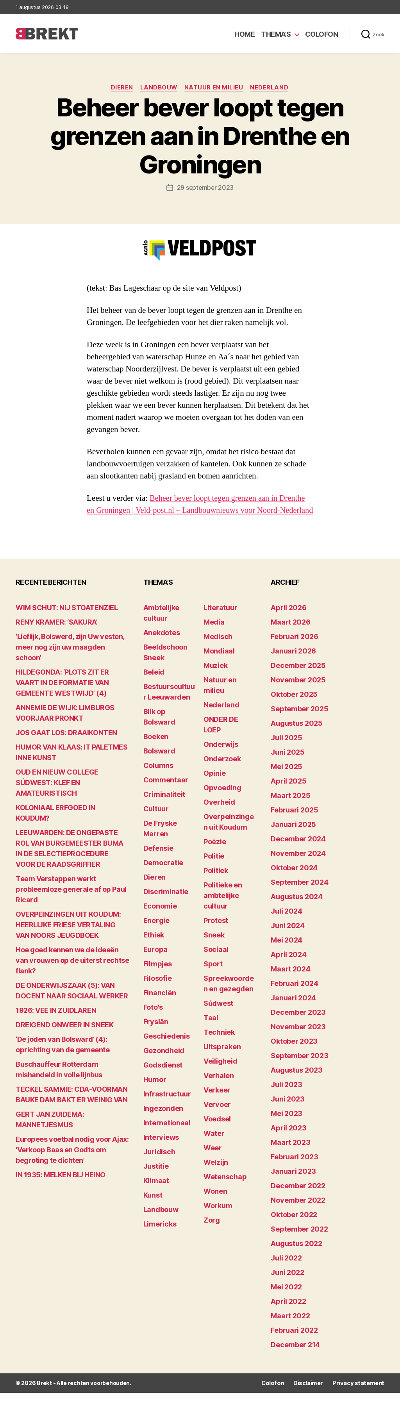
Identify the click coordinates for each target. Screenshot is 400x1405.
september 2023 (299, 1068)
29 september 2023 (205, 188)
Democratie (163, 875)
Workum (218, 1218)
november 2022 (298, 1213)
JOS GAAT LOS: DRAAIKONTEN (66, 745)
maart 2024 (290, 981)
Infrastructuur (167, 1106)
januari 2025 (293, 837)
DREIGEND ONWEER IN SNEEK (64, 1037)
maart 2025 (290, 808)
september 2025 (299, 721)
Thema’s (276, 34)
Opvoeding (222, 800)
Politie (214, 868)
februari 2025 (294, 822)
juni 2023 (288, 1111)
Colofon (321, 34)
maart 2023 (290, 1155)
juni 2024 (288, 938)
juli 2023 (286, 1097)
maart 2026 (290, 634)
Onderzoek (222, 771)
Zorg (212, 1232)
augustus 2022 (296, 1256)
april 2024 (288, 967)
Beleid (153, 684)
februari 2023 (294, 1169)
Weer (213, 1160)
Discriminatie (166, 904)
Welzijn (216, 1175)
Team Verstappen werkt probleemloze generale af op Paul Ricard (71, 901)
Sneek (214, 947)
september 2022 (299, 1241)
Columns (158, 778)
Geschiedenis (166, 1048)
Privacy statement (359, 1395)
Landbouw (158, 87)
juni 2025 (288, 765)
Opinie (214, 786)
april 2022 (288, 1314)
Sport (213, 976)
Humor (154, 1092)
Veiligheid (220, 1073)
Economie (160, 918)
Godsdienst (162, 1077)
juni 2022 (287, 1285)
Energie (156, 933)
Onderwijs (221, 757)
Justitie (156, 1179)
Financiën (159, 1005)
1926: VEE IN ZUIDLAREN (56, 1023)
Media (214, 634)
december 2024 (298, 851)
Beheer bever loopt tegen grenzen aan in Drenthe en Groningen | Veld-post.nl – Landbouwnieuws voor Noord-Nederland (198, 510)
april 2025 (288, 793)
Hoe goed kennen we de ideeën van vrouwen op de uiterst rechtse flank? (72, 972)
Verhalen (219, 1088)
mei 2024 (286, 952)
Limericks (160, 1236)
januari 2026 (293, 663)
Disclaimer (310, 1395)
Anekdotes (161, 645)
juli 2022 (286, 1270)
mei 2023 (286, 1126)
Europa (155, 962)
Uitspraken (222, 1059)
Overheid (219, 815)
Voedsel (217, 1131)
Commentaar (165, 792)
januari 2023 (293, 1184)
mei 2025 (286, 779)
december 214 (295, 1357)
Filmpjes (157, 976)
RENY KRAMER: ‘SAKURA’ (57, 634)
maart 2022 (290, 1328)
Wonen (215, 1204)
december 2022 (298, 1198)
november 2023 (298, 1039)
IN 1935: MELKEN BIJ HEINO (60, 1187)
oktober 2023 (294, 1054)
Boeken (155, 749)
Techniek (219, 1045)
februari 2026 (294, 649)
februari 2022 (294, 1343)
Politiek (216, 883)
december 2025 (298, 678)
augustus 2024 (297, 909)
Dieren (121, 87)
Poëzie (215, 854)
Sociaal (216, 962)
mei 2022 (286, 1299)
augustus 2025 (297, 736)
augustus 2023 (297, 1082)
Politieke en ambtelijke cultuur (223, 908)
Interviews (161, 1150)
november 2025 (298, 692)
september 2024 (299, 895)
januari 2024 (293, 1010)
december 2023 (298, 1025)
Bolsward (159, 763)
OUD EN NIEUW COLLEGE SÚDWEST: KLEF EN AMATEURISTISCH (57, 795)
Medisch (218, 649)
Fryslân (155, 1034)
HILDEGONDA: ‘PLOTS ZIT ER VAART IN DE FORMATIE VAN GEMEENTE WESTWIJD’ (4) (62, 695)
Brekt (44, 1395)
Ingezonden (163, 1121)
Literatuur (220, 620)
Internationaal (167, 1135)
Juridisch (159, 1164)
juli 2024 (286, 923)
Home (244, 34)
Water (214, 1146)
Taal (211, 1030)
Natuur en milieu (214, 87)
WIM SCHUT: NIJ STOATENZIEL (67, 620)
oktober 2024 (294, 880)
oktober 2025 (294, 707)
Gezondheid (163, 1063)
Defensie (158, 861)
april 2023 (288, 1140)
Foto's (153, 1020)
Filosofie (157, 991)
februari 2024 (294, 996)
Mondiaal (219, 663)
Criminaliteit (164, 807)
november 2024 (298, 866)
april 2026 (288, 620)
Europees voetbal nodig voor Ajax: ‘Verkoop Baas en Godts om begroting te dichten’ (72, 1162)
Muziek (215, 678)
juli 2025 (286, 750)
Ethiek (153, 947)
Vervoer (217, 1117)
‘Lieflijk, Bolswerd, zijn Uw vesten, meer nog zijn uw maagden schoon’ (70, 659)
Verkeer (217, 1102)
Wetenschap (225, 1189)
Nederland (271, 87)
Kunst (152, 1207)
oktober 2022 (294, 1227)
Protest (216, 933)
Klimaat (156, 1193)
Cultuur (156, 821)
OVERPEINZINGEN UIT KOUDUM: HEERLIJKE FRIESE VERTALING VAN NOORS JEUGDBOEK (68, 937)
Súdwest (218, 1016)
